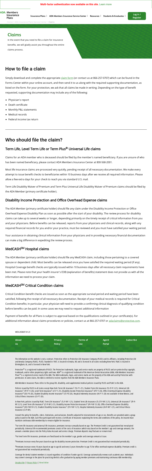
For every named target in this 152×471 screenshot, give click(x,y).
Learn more (105, 4)
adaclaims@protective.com (124, 320)
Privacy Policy (32, 462)
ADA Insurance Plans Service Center (31, 22)
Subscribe (131, 339)
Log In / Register (137, 16)
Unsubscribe (20, 462)
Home (10, 22)
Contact (39, 339)
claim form (67, 78)
